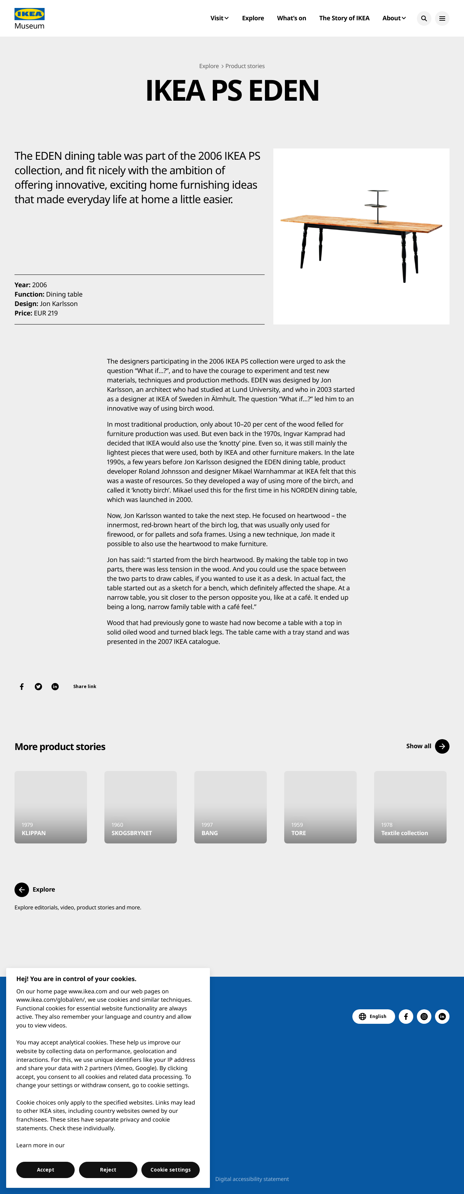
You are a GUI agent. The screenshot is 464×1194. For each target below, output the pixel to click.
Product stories (245, 66)
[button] (424, 18)
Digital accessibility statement (252, 1179)
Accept (45, 1169)
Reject (108, 1169)
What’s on (291, 18)
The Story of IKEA (344, 18)
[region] (108, 1078)
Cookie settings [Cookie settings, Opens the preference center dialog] (170, 1169)
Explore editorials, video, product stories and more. (77, 907)
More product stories (59, 746)
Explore (253, 18)
